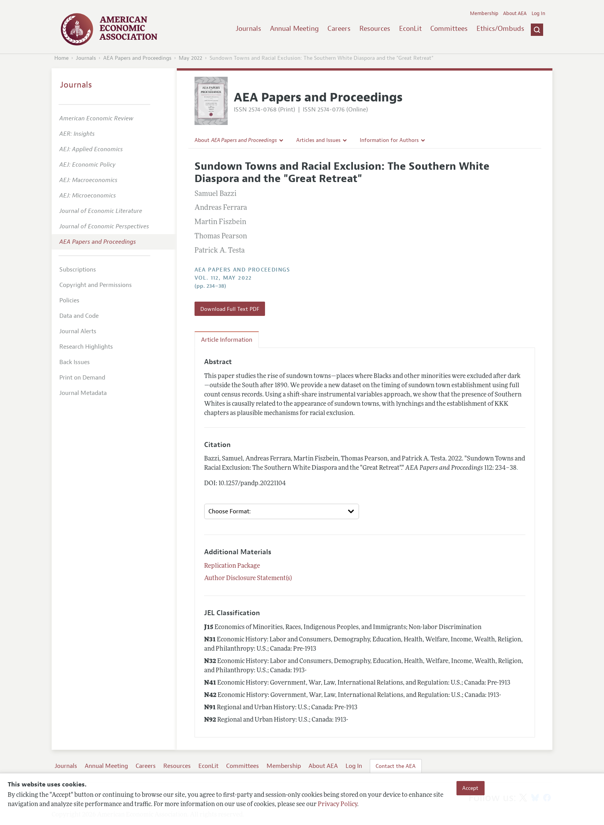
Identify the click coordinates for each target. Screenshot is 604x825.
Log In (538, 13)
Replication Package (232, 566)
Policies (69, 300)
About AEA (515, 13)
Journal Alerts (77, 331)
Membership (484, 13)
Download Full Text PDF (229, 308)
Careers (339, 28)
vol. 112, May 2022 (223, 278)
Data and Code (79, 316)
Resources (374, 28)
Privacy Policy (337, 804)
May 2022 (190, 58)
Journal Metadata (83, 393)
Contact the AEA (396, 766)
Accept (470, 788)
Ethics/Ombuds (500, 28)
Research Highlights (86, 347)
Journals (248, 28)
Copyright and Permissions (95, 285)
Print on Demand (82, 377)
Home (61, 58)
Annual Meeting (294, 28)
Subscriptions (77, 269)
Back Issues (74, 362)
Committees (449, 28)
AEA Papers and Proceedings (137, 58)
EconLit (410, 28)
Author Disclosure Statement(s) (248, 578)
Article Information (226, 340)
